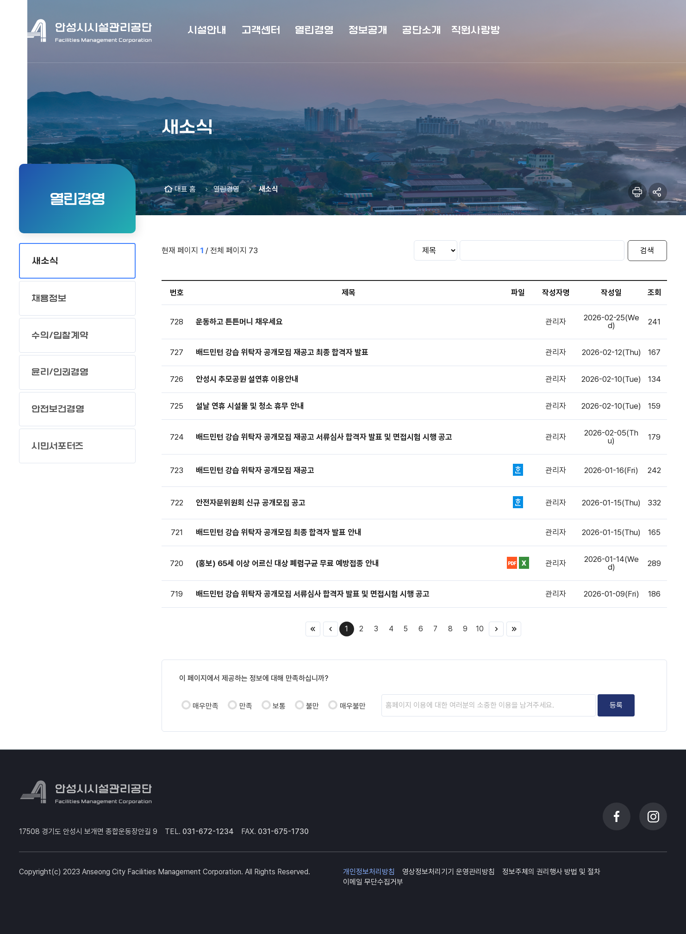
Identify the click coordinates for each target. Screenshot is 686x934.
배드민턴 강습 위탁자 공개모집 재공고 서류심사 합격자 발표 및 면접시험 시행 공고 (324, 437)
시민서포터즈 (57, 446)
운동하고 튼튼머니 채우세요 (239, 321)
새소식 (45, 260)
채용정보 (49, 298)
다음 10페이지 (496, 629)
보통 (279, 706)
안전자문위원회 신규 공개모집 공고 (251, 502)
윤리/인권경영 (59, 371)
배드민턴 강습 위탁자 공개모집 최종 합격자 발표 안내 (279, 532)
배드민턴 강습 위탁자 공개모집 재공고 (255, 470)
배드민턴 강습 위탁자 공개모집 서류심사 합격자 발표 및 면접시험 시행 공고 (313, 593)
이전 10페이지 (330, 629)
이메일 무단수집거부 (373, 882)
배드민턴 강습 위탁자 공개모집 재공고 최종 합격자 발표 (282, 352)
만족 (245, 706)
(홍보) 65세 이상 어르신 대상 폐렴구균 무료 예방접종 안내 (287, 563)
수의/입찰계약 (59, 335)
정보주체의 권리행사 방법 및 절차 (551, 871)
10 (480, 628)
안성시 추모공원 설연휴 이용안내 (247, 379)
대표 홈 (185, 189)
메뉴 (654, 31)
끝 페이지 (513, 629)
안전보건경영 (57, 409)
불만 (312, 706)
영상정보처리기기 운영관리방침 (448, 871)
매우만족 (205, 706)
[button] (207, 31)
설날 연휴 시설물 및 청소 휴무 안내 (250, 406)
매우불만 (353, 706)
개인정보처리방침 (369, 871)
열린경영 (226, 189)
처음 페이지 (313, 629)
